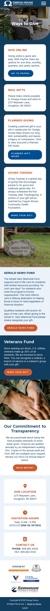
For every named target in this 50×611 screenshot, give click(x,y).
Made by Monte (34, 604)
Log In (25, 608)
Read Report (25, 467)
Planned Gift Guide (20, 154)
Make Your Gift (22, 215)
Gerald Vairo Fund (20, 328)
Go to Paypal (20, 73)
